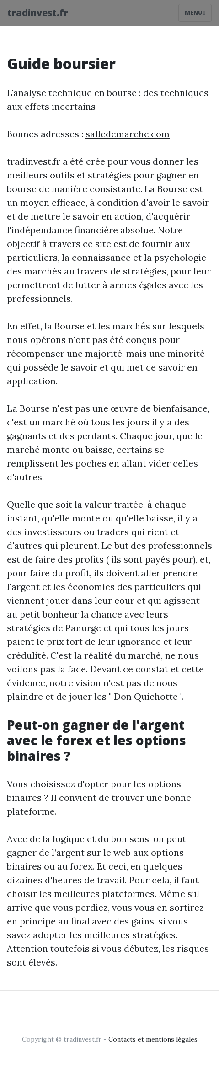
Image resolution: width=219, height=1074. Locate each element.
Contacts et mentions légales (153, 1039)
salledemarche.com (127, 134)
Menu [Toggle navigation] (195, 12)
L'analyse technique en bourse (72, 92)
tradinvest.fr (37, 12)
